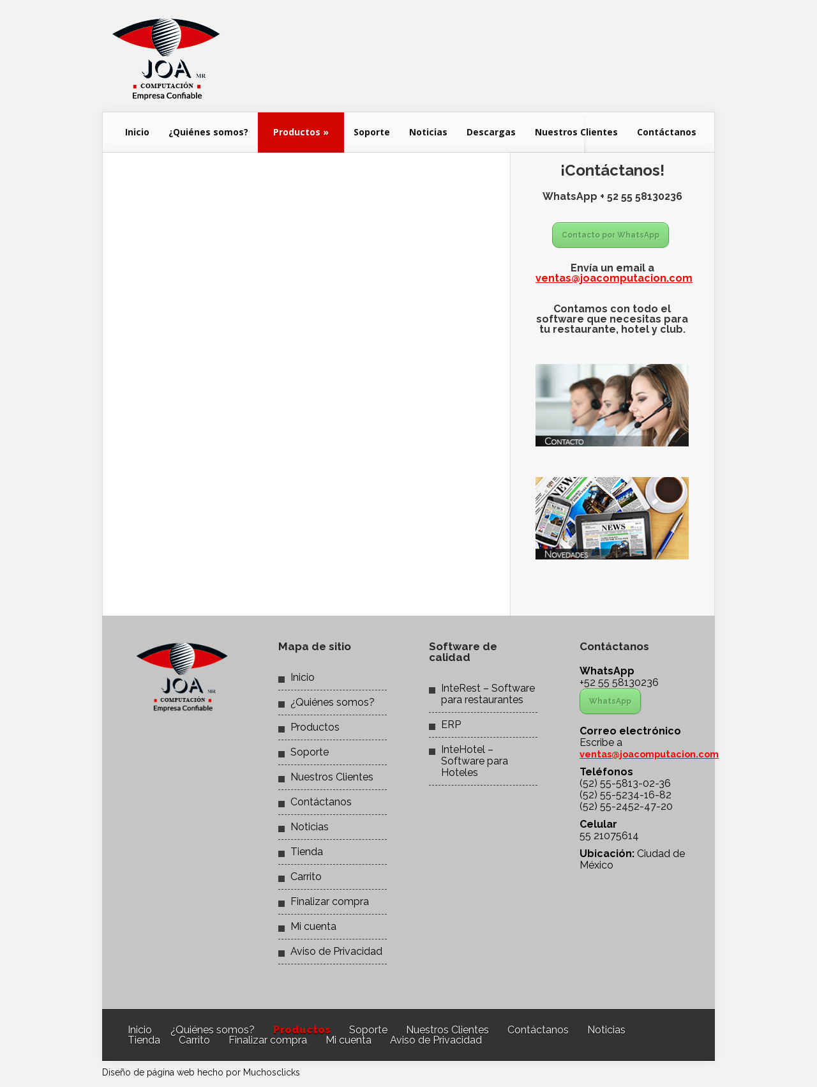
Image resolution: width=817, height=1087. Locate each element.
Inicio (137, 132)
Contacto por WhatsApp (610, 235)
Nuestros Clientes (576, 132)
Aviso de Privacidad (336, 951)
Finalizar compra (329, 901)
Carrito (306, 876)
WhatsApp (610, 701)
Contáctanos (666, 132)
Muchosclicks (271, 1072)
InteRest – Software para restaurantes (488, 694)
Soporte (372, 132)
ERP (451, 724)
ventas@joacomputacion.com (614, 278)
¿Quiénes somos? (208, 132)
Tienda (306, 852)
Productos (301, 132)
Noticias (428, 132)
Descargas (491, 132)
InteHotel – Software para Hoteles (474, 761)
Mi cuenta (313, 926)
